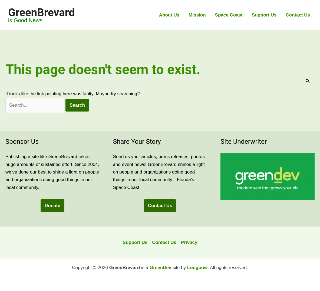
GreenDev (160, 267)
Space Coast (229, 15)
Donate (52, 205)
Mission (197, 15)
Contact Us (298, 15)
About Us (169, 15)
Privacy (189, 242)
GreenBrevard (41, 12)
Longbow (197, 267)
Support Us (264, 15)
